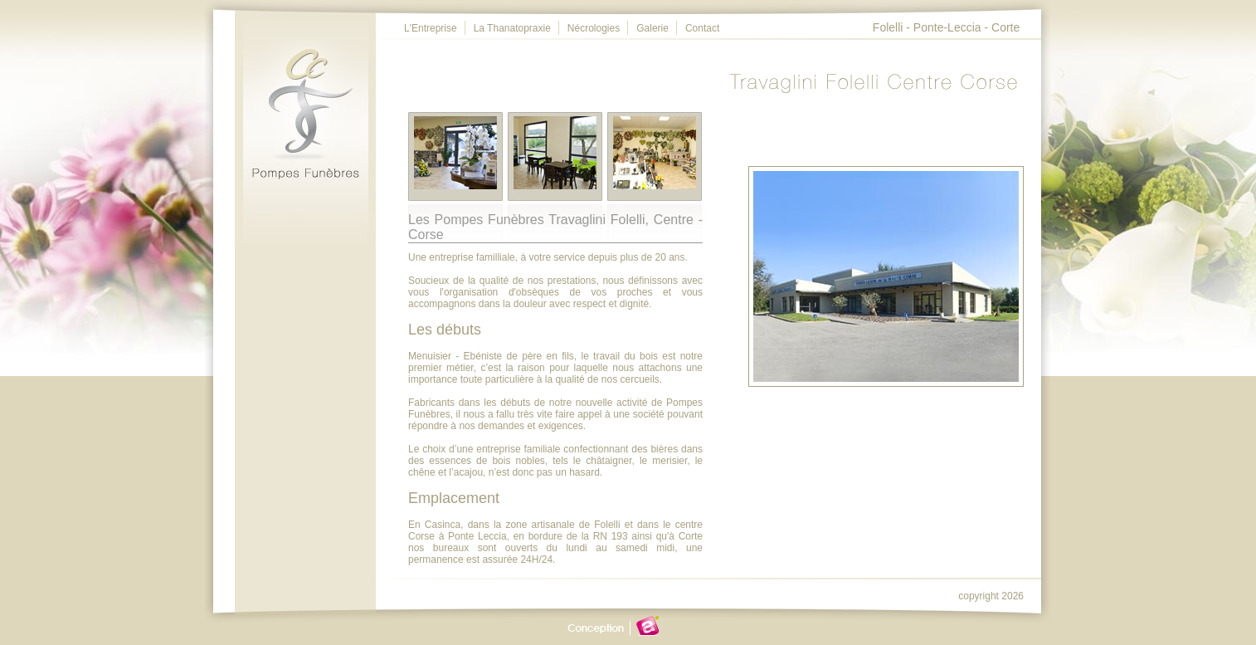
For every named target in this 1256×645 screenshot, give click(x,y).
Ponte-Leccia (947, 27)
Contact (702, 28)
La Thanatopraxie (512, 28)
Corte (1005, 27)
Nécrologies (593, 28)
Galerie (652, 28)
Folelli (888, 27)
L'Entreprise (430, 28)
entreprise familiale (518, 449)
